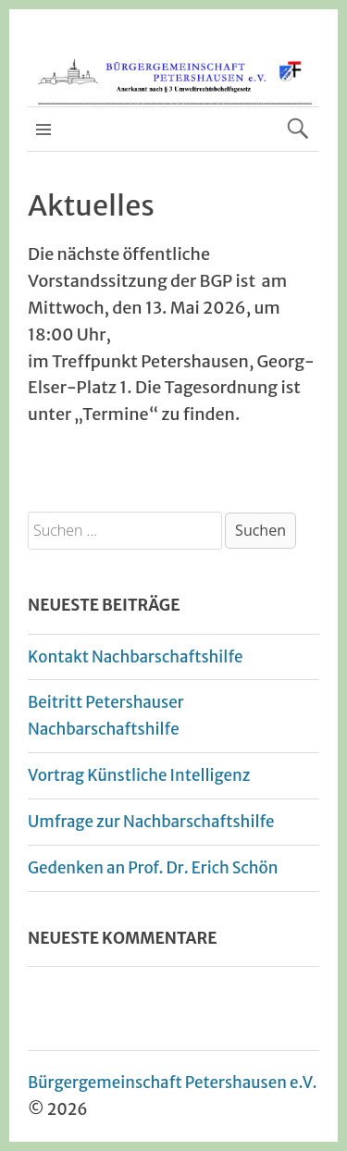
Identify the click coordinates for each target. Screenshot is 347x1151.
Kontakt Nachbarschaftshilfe (135, 657)
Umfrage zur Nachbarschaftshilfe (151, 821)
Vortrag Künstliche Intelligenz (139, 775)
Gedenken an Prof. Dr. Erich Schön (153, 868)
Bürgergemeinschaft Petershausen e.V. (172, 1082)
